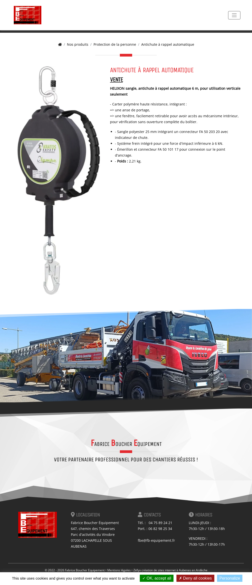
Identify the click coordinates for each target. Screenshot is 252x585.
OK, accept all (156, 578)
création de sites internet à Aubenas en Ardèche (174, 570)
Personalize (230, 578)
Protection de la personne (115, 44)
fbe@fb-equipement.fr (156, 540)
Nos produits (77, 44)
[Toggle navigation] (234, 15)
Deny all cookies (195, 578)
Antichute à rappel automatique (167, 44)
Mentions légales (119, 570)
